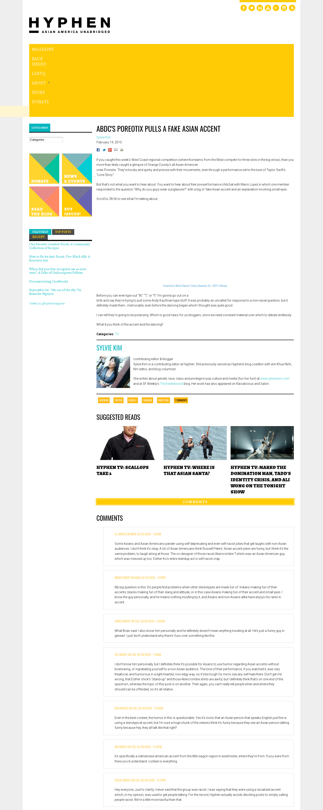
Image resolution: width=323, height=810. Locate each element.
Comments (195, 439)
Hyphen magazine (50, 788)
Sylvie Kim (109, 286)
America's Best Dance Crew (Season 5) (186, 224)
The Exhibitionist (171, 322)
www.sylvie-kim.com (274, 317)
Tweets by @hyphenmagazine (47, 241)
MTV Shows (220, 224)
